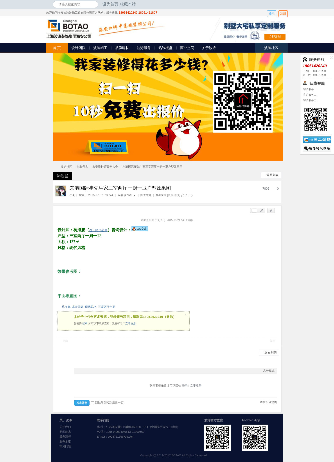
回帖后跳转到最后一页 (107, 402)
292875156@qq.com (121, 436)
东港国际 (77, 306)
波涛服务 (144, 48)
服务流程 (65, 436)
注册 (283, 13)
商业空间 (187, 48)
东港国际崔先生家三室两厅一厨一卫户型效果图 (152, 166)
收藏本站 (128, 4)
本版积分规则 (268, 402)
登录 (272, 13)
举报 (273, 341)
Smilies (109, 370)
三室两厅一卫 (106, 306)
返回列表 (272, 175)
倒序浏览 (145, 195)
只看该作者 (125, 195)
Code (104, 370)
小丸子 (74, 195)
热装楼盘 (165, 48)
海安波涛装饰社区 (54, 166)
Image (87, 370)
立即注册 (130, 323)
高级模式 (269, 370)
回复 (66, 341)
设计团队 (79, 48)
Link (93, 370)
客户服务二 (309, 94)
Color (82, 370)
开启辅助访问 (280, 4)
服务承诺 (65, 441)
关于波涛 (209, 48)
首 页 (57, 48)
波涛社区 (66, 166)
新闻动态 (65, 431)
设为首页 (110, 4)
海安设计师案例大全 (105, 166)
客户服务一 (309, 89)
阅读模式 (160, 195)
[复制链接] (173, 195)
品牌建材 (122, 48)
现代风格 (90, 306)
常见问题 (65, 446)
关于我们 (65, 427)
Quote (98, 370)
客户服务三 (309, 100)
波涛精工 (100, 48)
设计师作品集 (98, 230)
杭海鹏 (66, 306)
